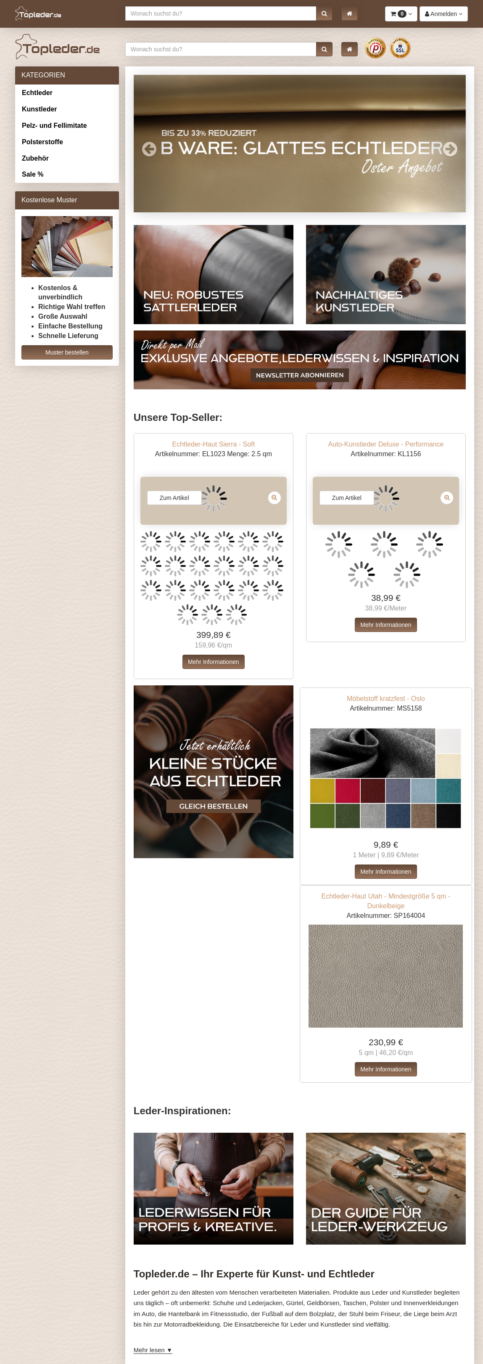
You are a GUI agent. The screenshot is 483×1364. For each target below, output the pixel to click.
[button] (324, 13)
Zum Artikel (174, 497)
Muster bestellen (67, 352)
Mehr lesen (149, 1349)
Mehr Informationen (213, 661)
